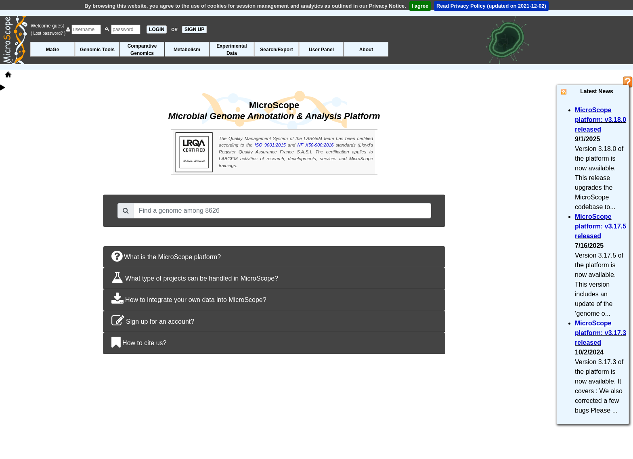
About (366, 49)
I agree (420, 6)
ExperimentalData (231, 49)
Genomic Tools (97, 49)
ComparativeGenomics (142, 49)
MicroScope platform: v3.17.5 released (600, 226)
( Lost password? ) (48, 33)
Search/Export (276, 49)
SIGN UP (194, 29)
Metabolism (187, 49)
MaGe (52, 49)
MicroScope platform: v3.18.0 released (600, 120)
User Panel (321, 49)
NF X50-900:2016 (316, 145)
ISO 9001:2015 (270, 145)
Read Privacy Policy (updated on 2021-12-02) (491, 6)
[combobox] (283, 210)
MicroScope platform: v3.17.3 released (600, 333)
